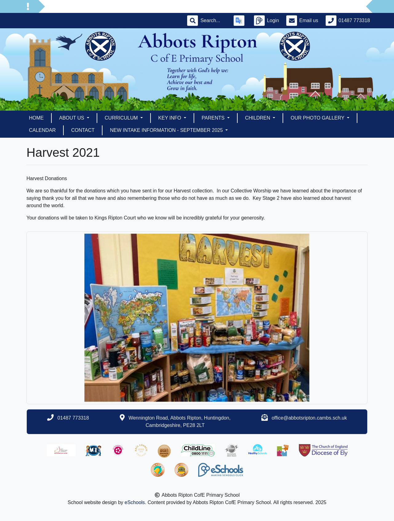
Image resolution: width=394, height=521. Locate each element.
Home (36, 117)
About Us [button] (72, 117)
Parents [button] (214, 117)
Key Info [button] (170, 117)
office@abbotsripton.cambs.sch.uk (309, 417)
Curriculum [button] (122, 117)
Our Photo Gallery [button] (318, 117)
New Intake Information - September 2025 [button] (167, 130)
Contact (82, 130)
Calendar (42, 130)
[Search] (213, 20)
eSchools (135, 502)
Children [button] (258, 117)
